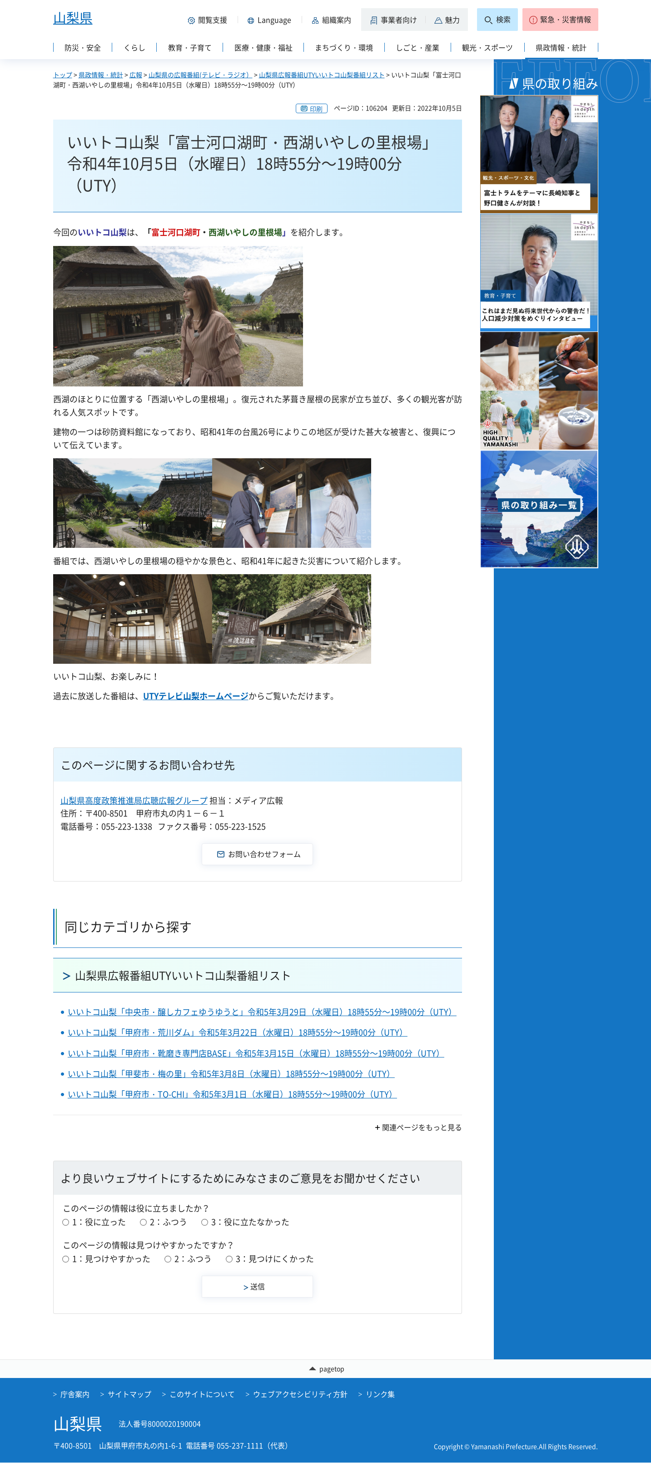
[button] (209, 19)
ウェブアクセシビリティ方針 (300, 1394)
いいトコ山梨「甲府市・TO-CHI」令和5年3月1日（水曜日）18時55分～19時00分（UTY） (232, 1094)
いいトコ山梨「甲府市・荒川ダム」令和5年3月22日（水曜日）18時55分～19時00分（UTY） (237, 1032)
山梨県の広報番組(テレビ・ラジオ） (201, 74)
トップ (62, 74)
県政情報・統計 (101, 74)
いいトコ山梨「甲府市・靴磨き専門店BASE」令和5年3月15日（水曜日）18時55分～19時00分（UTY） (256, 1053)
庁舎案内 (74, 1394)
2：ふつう (168, 1222)
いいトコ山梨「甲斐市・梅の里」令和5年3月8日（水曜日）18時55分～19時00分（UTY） (231, 1073)
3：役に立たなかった (250, 1222)
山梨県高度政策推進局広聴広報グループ (134, 800)
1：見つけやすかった (111, 1259)
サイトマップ (129, 1394)
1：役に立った (99, 1222)
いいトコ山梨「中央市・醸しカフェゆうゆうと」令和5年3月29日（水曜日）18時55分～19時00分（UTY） (262, 1012)
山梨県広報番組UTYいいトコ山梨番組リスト (322, 74)
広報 (135, 74)
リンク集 (380, 1394)
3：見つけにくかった (275, 1259)
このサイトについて (202, 1394)
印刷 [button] (316, 108)
